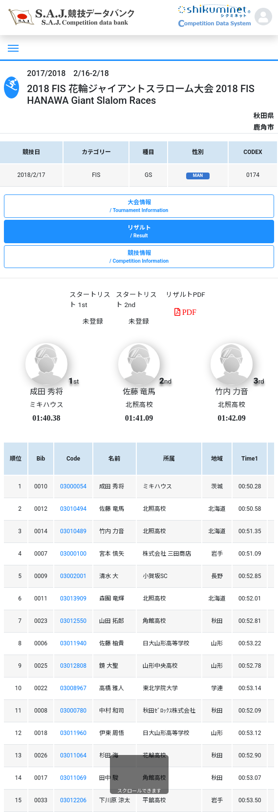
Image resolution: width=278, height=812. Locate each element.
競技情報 (139, 257)
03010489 (73, 531)
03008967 (73, 688)
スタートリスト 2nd (136, 299)
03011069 (73, 777)
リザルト (139, 232)
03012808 (73, 665)
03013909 (73, 598)
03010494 (73, 508)
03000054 (73, 486)
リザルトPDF (185, 294)
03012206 (73, 800)
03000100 (73, 553)
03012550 (73, 621)
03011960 (73, 733)
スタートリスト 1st (89, 299)
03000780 (73, 710)
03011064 (73, 755)
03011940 (73, 643)
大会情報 (139, 206)
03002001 (73, 576)
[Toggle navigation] (12, 47)
